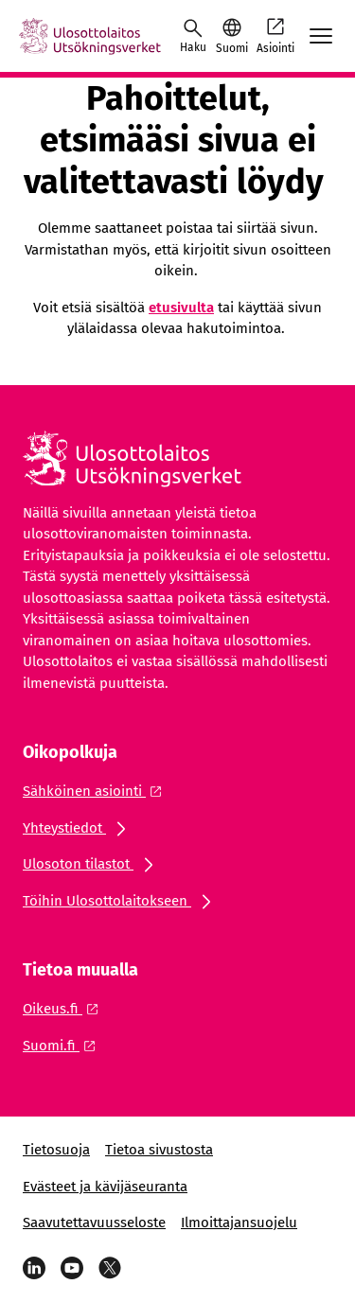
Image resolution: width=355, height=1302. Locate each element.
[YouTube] (72, 1268)
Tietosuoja (56, 1149)
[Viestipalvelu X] (109, 1268)
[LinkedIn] (34, 1268)
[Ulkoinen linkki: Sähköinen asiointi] (97, 791)
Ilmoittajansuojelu (239, 1222)
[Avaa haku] (193, 36)
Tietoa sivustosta (159, 1149)
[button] (231, 36)
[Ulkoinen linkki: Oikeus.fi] (66, 1008)
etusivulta (181, 307)
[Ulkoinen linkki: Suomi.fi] (64, 1045)
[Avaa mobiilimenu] (321, 35)
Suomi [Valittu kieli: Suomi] (232, 48)
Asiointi (275, 35)
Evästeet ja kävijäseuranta (105, 1186)
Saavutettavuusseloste (94, 1222)
